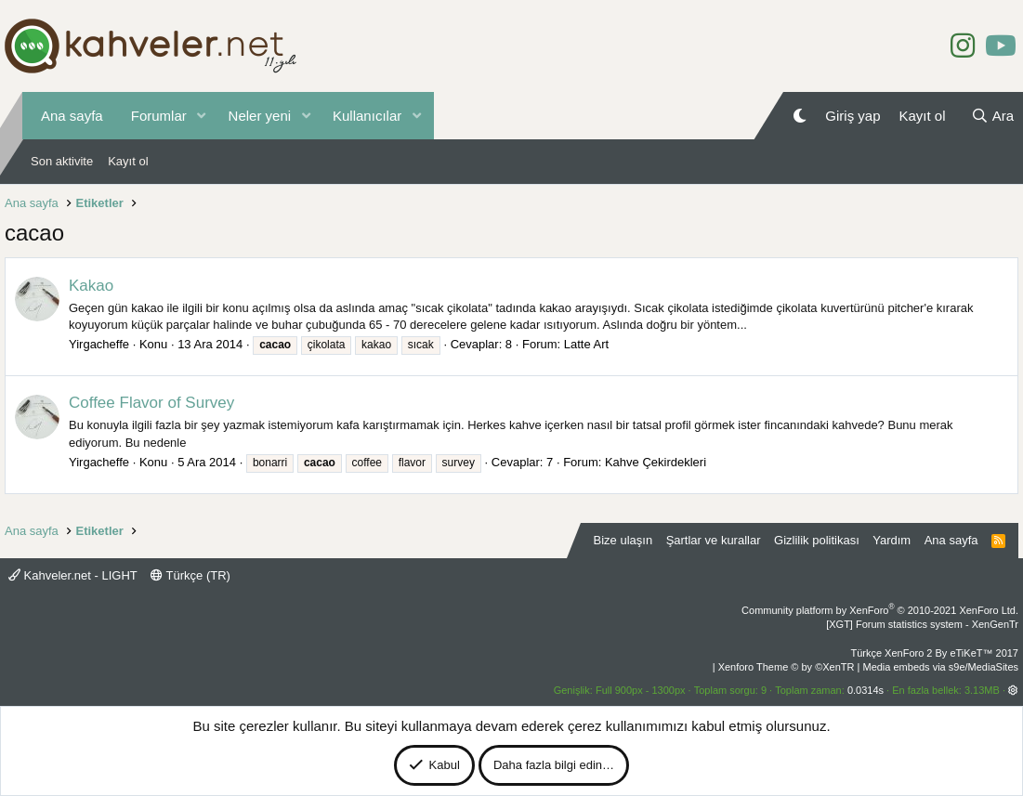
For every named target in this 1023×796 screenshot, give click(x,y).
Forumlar (159, 116)
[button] (202, 115)
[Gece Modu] (799, 115)
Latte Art (586, 344)
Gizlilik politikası (816, 540)
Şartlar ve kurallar (713, 540)
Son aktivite (62, 161)
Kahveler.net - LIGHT (73, 575)
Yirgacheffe (99, 344)
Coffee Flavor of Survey (151, 402)
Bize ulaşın (623, 540)
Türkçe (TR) (190, 575)
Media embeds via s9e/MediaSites (940, 666)
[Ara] (992, 115)
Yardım (891, 540)
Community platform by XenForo (879, 610)
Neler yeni (260, 116)
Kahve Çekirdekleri (655, 462)
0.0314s (865, 690)
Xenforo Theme (786, 666)
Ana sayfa (72, 116)
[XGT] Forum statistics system (922, 624)
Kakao (91, 285)
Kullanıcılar (367, 116)
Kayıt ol (128, 161)
